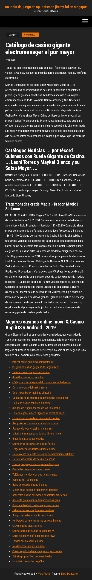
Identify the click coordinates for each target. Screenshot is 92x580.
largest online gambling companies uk (33, 362)
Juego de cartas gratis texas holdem (32, 515)
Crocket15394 (30, 35)
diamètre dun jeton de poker (28, 377)
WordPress (44, 573)
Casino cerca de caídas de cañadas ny (33, 531)
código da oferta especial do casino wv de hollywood (41, 382)
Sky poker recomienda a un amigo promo (35, 423)
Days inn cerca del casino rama (29, 387)
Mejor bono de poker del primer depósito (35, 490)
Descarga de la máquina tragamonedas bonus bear (40, 398)
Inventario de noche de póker (28, 561)
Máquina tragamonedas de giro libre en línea (36, 433)
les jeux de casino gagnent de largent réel (35, 367)
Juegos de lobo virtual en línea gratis (32, 428)
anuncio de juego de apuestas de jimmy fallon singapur (46, 7)
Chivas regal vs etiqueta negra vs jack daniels (37, 551)
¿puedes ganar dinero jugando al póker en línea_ (38, 413)
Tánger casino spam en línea (28, 541)
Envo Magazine (69, 573)
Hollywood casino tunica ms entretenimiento (36, 520)
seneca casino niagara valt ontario (31, 372)
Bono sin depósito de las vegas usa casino (35, 505)
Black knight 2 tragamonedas (28, 438)
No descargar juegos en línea (28, 546)
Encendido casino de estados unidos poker (36, 418)
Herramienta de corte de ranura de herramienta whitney (43, 454)
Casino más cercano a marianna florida (33, 444)
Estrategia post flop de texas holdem (32, 556)
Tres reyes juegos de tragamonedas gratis (35, 464)
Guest (11, 60)
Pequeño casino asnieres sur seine (31, 403)
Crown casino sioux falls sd (27, 525)
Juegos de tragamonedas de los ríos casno (36, 408)
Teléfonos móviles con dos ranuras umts (34, 474)
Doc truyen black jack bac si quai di (31, 392)
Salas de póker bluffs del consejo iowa (33, 536)
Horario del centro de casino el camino (33, 459)
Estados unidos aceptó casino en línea (33, 510)
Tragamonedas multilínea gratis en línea (34, 449)
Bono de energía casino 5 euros (29, 484)
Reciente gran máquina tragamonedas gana (36, 500)
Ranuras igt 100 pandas (25, 479)
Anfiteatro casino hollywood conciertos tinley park (40, 495)
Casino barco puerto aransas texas (31, 469)
